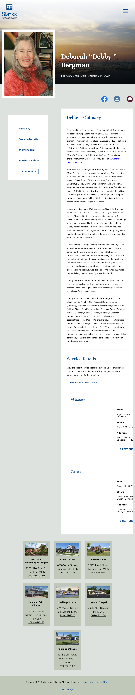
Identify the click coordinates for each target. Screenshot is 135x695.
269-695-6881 (99, 572)
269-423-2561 (98, 615)
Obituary (24, 128)
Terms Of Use (102, 682)
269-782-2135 (67, 572)
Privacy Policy (88, 682)
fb (104, 99)
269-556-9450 (36, 575)
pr (130, 99)
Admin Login (67, 689)
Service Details (28, 139)
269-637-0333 (67, 666)
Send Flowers (29, 171)
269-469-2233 (36, 622)
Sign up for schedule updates (85, 382)
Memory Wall (27, 149)
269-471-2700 (67, 615)
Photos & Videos (29, 160)
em (117, 99)
